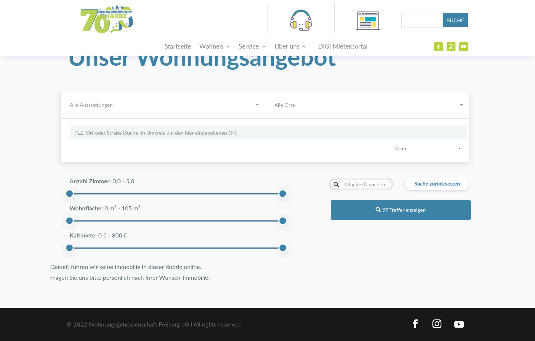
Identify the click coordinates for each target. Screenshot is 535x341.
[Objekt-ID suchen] (361, 184)
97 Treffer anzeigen (401, 210)
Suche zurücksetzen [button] (437, 183)
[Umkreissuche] (268, 132)
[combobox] (367, 105)
